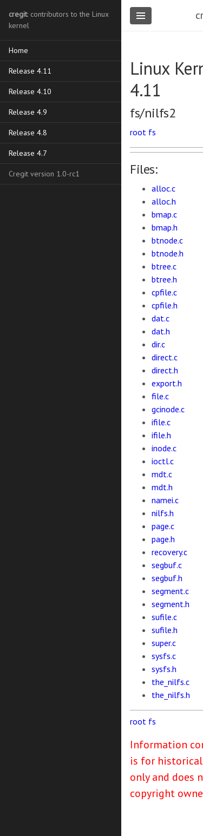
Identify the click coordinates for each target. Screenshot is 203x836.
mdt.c (162, 474)
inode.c (164, 448)
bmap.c (164, 214)
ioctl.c (163, 461)
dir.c (158, 344)
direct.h (165, 370)
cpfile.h (165, 305)
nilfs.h (163, 513)
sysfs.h (164, 668)
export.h (167, 383)
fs (152, 132)
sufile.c (164, 616)
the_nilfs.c (170, 681)
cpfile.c (164, 292)
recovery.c (169, 552)
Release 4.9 (28, 112)
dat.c (160, 318)
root (138, 132)
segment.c (170, 590)
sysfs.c (164, 655)
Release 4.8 (28, 132)
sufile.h (165, 629)
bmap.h (165, 227)
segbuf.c (167, 564)
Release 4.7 (28, 153)
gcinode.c (168, 409)
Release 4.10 (30, 91)
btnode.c (167, 240)
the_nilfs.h (171, 694)
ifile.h (161, 435)
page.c (163, 526)
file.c (160, 396)
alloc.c (163, 188)
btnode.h (168, 253)
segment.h (170, 603)
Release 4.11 (30, 71)
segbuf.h (167, 577)
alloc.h (164, 201)
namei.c (165, 500)
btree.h (164, 279)
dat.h (161, 331)
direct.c (165, 357)
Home (18, 50)
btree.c (164, 266)
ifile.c (161, 422)
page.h (163, 539)
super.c (164, 642)
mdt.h (162, 487)
